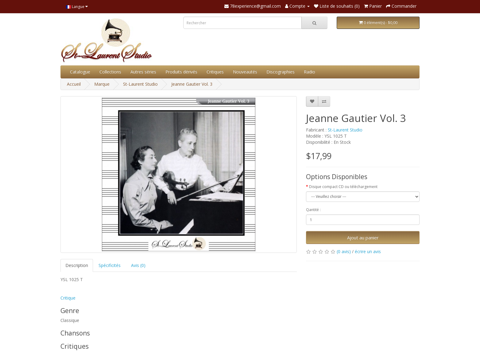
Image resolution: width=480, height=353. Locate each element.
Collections (110, 72)
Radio (309, 72)
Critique (67, 298)
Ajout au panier (363, 237)
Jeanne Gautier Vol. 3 (191, 84)
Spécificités (110, 265)
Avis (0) (138, 265)
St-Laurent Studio (140, 84)
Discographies (280, 72)
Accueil (74, 84)
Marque (102, 84)
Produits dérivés (181, 72)
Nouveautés (245, 72)
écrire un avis (368, 251)
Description (76, 265)
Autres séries (143, 72)
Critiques (215, 72)
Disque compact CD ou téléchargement (343, 186)
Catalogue (80, 72)
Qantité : (313, 209)
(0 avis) (344, 251)
